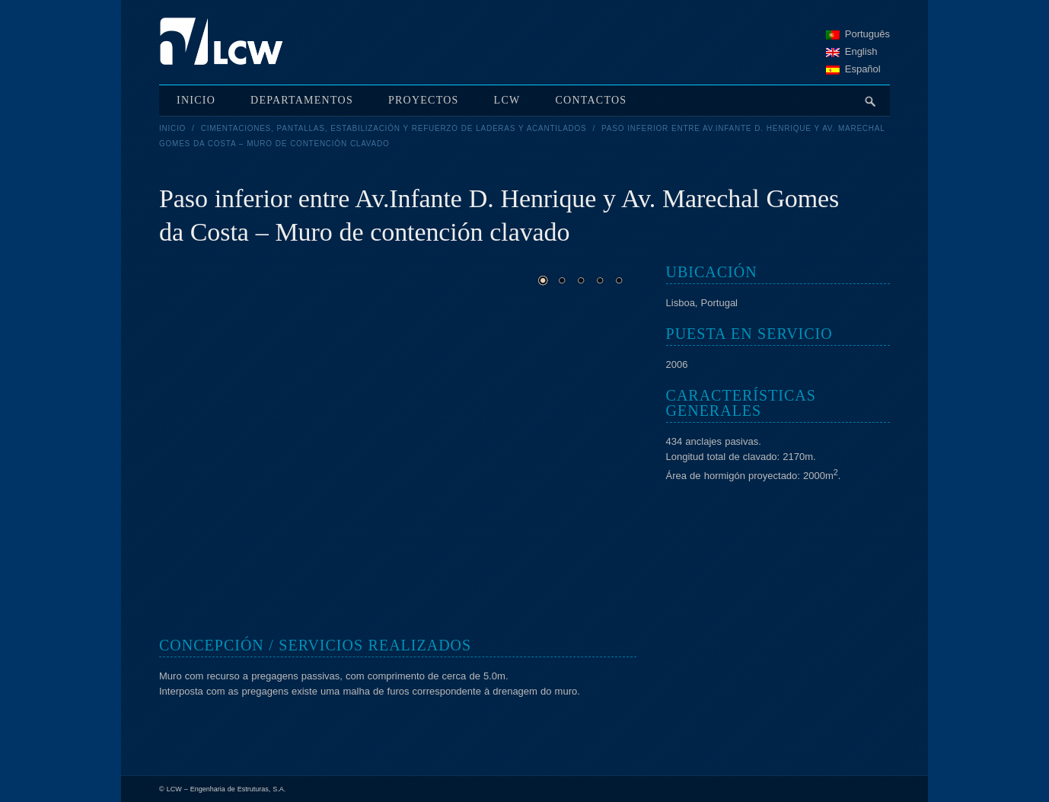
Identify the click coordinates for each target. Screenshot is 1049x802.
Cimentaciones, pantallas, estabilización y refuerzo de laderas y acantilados (394, 128)
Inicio (172, 128)
